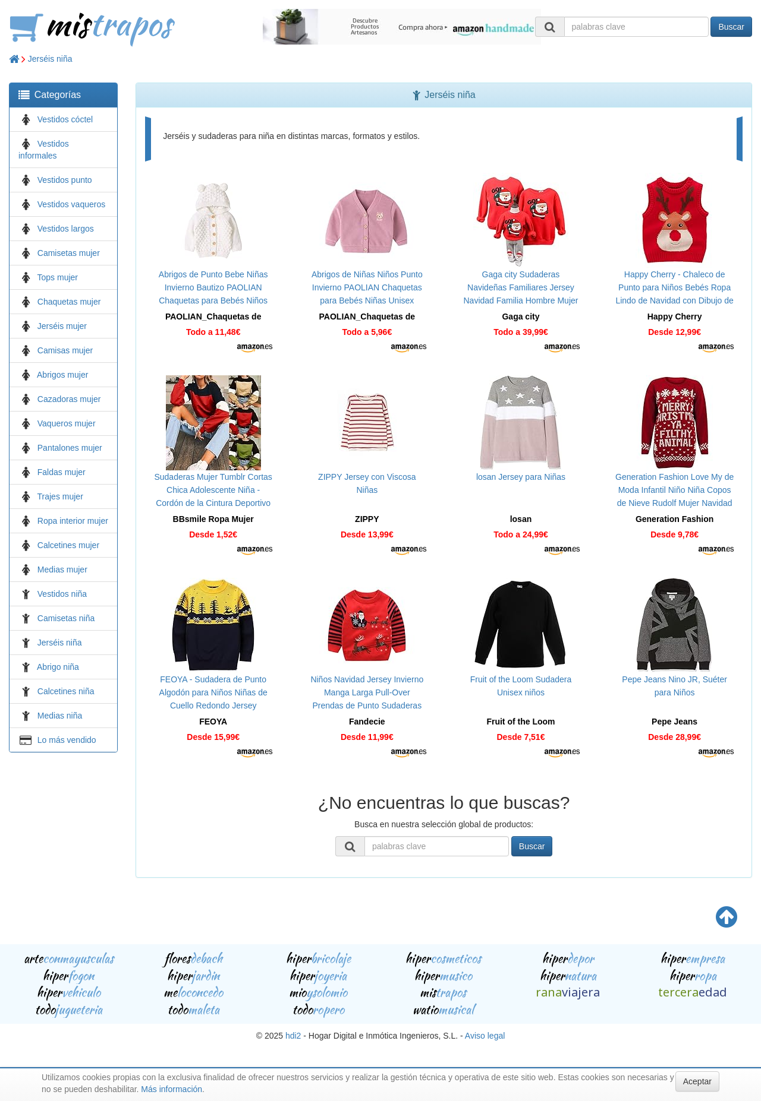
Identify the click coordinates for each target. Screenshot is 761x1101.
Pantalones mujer (69, 448)
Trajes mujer (60, 496)
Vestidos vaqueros (71, 204)
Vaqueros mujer (66, 423)
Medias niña (60, 715)
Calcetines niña (66, 691)
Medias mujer (62, 569)
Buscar (731, 26)
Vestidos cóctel (65, 119)
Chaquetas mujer (69, 301)
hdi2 (293, 1035)
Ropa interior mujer (72, 521)
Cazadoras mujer (69, 399)
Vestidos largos (65, 228)
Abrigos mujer (62, 374)
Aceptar (697, 1081)
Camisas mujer (65, 350)
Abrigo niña (58, 667)
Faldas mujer (61, 472)
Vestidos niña (62, 594)
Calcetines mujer (68, 545)
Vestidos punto (64, 180)
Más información (171, 1089)
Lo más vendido (66, 740)
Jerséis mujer (62, 326)
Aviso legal (485, 1035)
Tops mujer (57, 277)
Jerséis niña (50, 59)
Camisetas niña (66, 618)
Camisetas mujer (68, 253)
